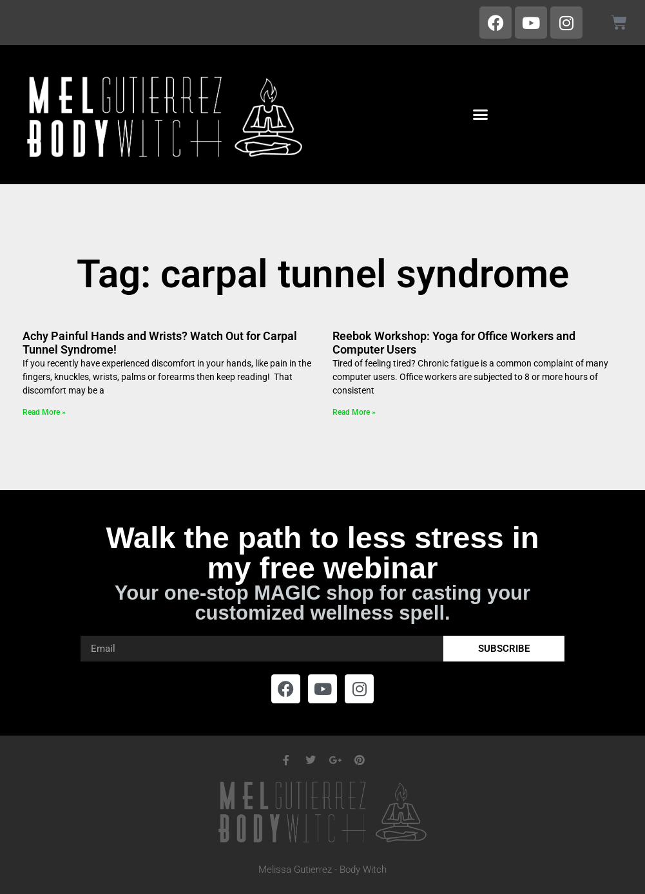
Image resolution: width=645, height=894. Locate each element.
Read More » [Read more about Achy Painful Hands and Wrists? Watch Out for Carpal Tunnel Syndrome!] (44, 412)
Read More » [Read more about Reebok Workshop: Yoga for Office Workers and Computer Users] (354, 412)
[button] (480, 114)
